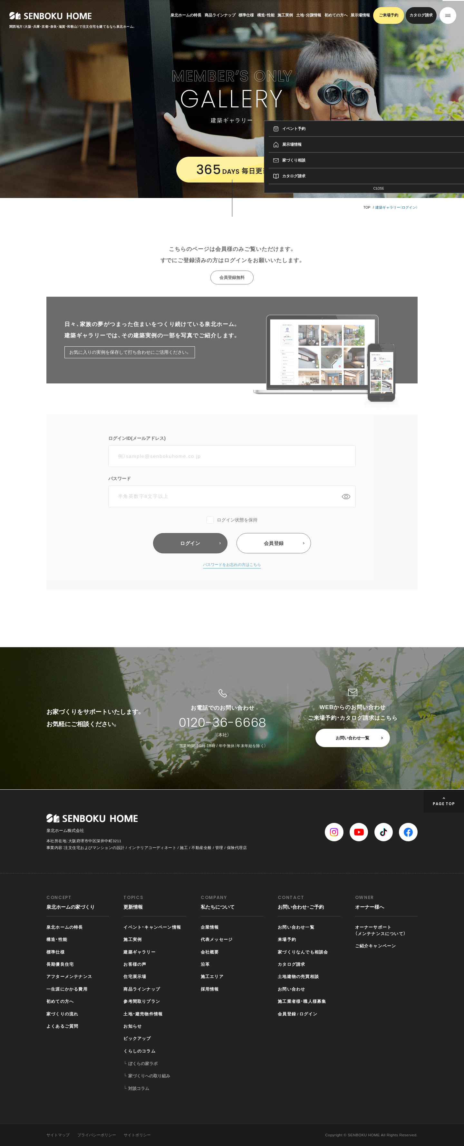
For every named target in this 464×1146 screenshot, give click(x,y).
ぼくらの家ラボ (143, 1063)
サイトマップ (58, 1135)
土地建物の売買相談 (298, 976)
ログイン (308, 1014)
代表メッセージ (217, 939)
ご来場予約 (388, 15)
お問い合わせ (291, 989)
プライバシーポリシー (96, 1135)
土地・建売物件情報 (143, 1014)
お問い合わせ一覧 (352, 738)
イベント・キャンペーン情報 (152, 927)
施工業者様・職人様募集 (302, 1001)
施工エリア (212, 976)
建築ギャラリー (139, 952)
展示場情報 (360, 15)
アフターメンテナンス (69, 976)
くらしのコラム (139, 1051)
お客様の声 (134, 964)
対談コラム (138, 1088)
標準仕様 (246, 15)
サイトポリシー (137, 1135)
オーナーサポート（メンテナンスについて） (380, 930)
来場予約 (287, 939)
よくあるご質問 (62, 1026)
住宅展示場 (134, 976)
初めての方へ (336, 15)
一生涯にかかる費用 (67, 989)
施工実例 (285, 15)
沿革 (205, 964)
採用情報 (210, 989)
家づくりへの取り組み (149, 1075)
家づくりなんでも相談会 (303, 952)
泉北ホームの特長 (185, 15)
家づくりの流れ (62, 1014)
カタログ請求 (421, 15)
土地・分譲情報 (308, 15)
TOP (367, 207)
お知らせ (132, 1026)
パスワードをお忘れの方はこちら (232, 575)
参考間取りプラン (141, 1001)
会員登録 (287, 1014)
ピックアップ (137, 1038)
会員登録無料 (232, 287)
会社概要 (210, 952)
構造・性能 (266, 15)
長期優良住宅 (60, 964)
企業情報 (210, 927)
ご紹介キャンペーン (375, 945)
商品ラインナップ (220, 15)
